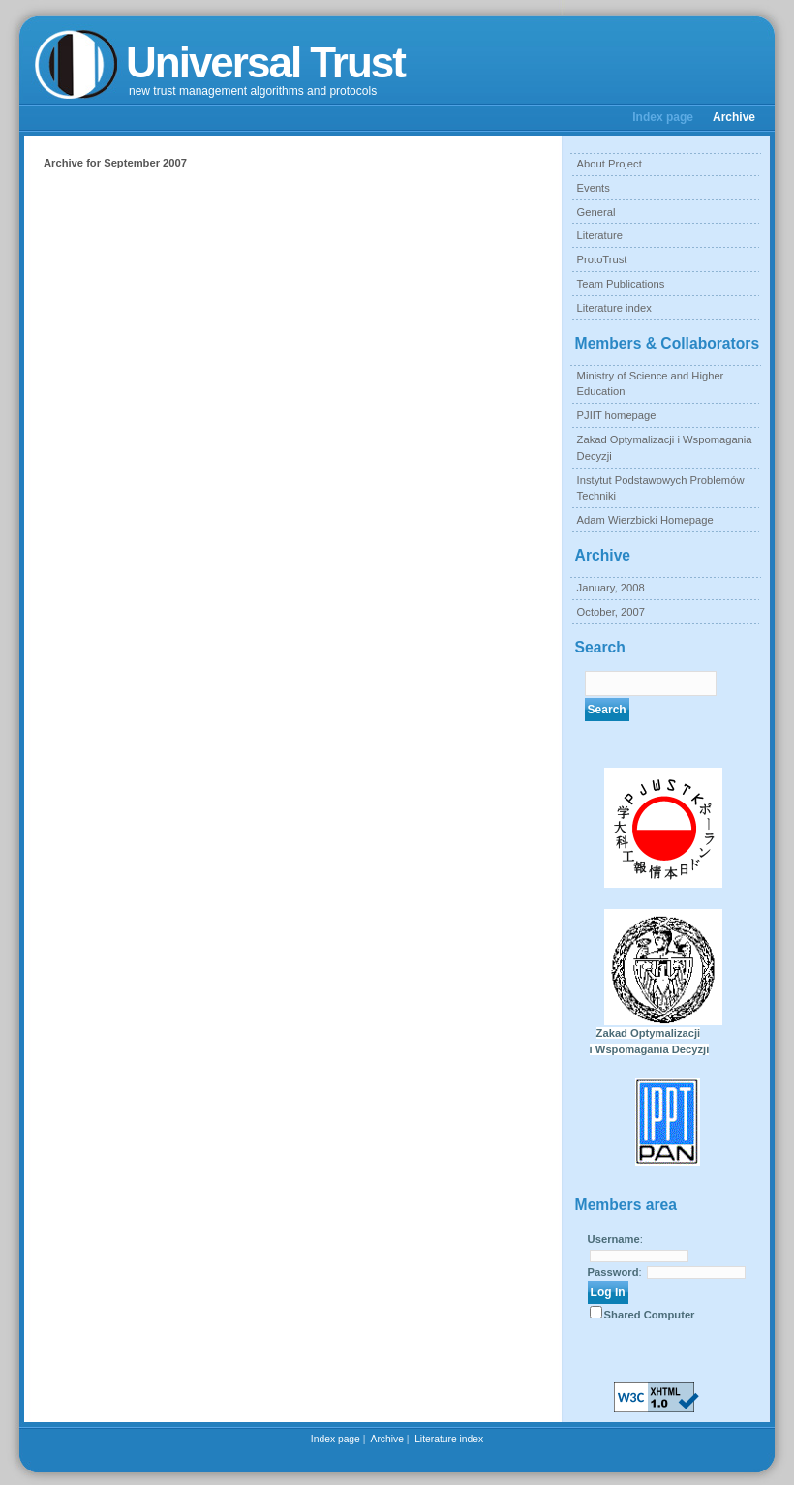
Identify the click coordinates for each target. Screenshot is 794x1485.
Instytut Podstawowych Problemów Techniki (661, 488)
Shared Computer (649, 1314)
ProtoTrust (602, 259)
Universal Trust (265, 62)
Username (614, 1239)
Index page (662, 117)
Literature (600, 235)
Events (593, 188)
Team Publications (621, 283)
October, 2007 (611, 612)
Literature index (614, 308)
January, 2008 (611, 587)
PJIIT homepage (617, 415)
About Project (609, 163)
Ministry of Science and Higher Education (650, 384)
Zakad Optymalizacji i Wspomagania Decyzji (664, 448)
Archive (734, 117)
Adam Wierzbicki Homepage (645, 520)
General (596, 212)
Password (613, 1272)
